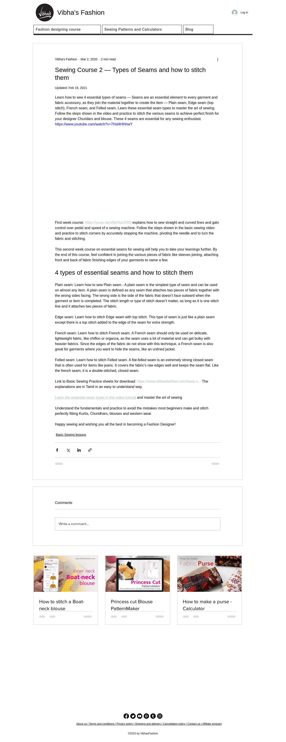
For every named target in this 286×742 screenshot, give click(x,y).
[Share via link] (90, 450)
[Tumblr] (153, 716)
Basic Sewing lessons (71, 434)
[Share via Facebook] (57, 450)
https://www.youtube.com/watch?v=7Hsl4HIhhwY (93, 124)
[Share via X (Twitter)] (68, 450)
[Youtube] (139, 716)
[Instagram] (159, 716)
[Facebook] (126, 716)
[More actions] (217, 59)
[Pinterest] (146, 716)
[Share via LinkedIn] (79, 450)
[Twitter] (133, 716)
